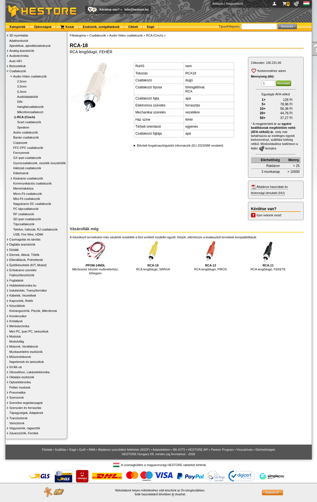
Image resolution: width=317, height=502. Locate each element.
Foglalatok (16, 280)
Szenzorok (16, 397)
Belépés (218, 3)
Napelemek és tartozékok (26, 361)
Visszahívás (244, 449)
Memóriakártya (23, 188)
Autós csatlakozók (25, 132)
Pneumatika (17, 392)
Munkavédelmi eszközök (26, 351)
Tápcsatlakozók (24, 224)
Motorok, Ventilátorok (23, 346)
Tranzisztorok (18, 418)
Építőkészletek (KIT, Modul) (28, 265)
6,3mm (22, 91)
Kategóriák (18, 26)
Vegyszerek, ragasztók (24, 428)
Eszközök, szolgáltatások (101, 26)
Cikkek (133, 26)
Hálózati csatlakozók (27, 168)
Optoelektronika (20, 382)
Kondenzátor (18, 316)
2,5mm (22, 81)
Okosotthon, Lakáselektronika (29, 372)
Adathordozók (18, 40)
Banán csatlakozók (26, 137)
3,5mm (22, 86)
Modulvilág (16, 341)
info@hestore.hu (136, 9)
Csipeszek (20, 142)
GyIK (82, 449)
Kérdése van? (110, 9)
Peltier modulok (20, 387)
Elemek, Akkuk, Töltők (24, 254)
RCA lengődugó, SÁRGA (153, 255)
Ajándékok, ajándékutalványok (30, 45)
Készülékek (17, 305)
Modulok (15, 336)
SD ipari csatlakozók (27, 219)
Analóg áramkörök (21, 50)
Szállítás (61, 449)
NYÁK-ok (15, 367)
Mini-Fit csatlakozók (26, 198)
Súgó (150, 26)
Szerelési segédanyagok (26, 402)
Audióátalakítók (27, 96)
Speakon (23, 127)
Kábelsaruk (21, 173)
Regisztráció (234, 3)
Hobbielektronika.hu (22, 285)
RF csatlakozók (23, 214)
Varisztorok (16, 423)
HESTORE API (198, 449)
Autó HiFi (15, 61)
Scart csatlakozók (29, 122)
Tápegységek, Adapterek (26, 412)
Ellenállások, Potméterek (26, 259)
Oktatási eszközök (21, 377)
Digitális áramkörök (22, 244)
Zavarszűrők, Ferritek (23, 433)
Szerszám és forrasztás (25, 407)
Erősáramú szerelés (23, 270)
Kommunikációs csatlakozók (32, 183)
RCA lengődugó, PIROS (210, 255)
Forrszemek (21, 152)
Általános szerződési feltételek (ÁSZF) (124, 449)
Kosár (67, 27)
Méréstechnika (19, 326)
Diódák (14, 249)
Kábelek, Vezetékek (22, 295)
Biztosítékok (17, 66)
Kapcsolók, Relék (21, 300)
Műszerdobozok (20, 356)
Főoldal (47, 449)
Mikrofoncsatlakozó (30, 112)
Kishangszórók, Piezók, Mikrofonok (33, 310)
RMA (92, 449)
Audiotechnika (19, 55)
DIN (20, 101)
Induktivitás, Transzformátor (28, 290)
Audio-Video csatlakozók (30, 76)
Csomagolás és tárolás (25, 239)
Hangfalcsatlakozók (30, 106)
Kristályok (16, 321)
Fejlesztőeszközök (22, 275)
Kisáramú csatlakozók (28, 178)
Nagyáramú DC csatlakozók (32, 203)
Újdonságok (42, 26)
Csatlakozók (17, 71)
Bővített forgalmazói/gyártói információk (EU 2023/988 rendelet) (180, 145)
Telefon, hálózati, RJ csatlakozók (35, 229)
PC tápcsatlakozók (26, 208)
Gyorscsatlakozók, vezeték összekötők (39, 163)
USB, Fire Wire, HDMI (28, 234)
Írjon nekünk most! (269, 215)
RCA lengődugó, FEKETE (268, 255)
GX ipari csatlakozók (27, 157)
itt (173, 494)
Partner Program (222, 449)
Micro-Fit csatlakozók (27, 193)
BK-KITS (179, 449)
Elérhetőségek (265, 449)
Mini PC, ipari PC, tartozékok (29, 331)
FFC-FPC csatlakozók (28, 147)
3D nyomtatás (18, 35)
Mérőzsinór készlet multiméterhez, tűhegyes (95, 257)
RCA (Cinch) (26, 117)
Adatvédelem (161, 449)
